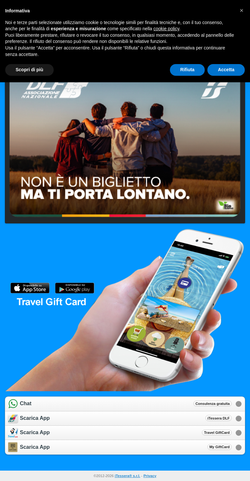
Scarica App (120, 418)
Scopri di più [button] (29, 69)
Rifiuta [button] (187, 69)
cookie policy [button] (166, 28)
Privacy (150, 476)
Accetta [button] (226, 69)
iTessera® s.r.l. (127, 476)
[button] (241, 10)
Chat (120, 404)
